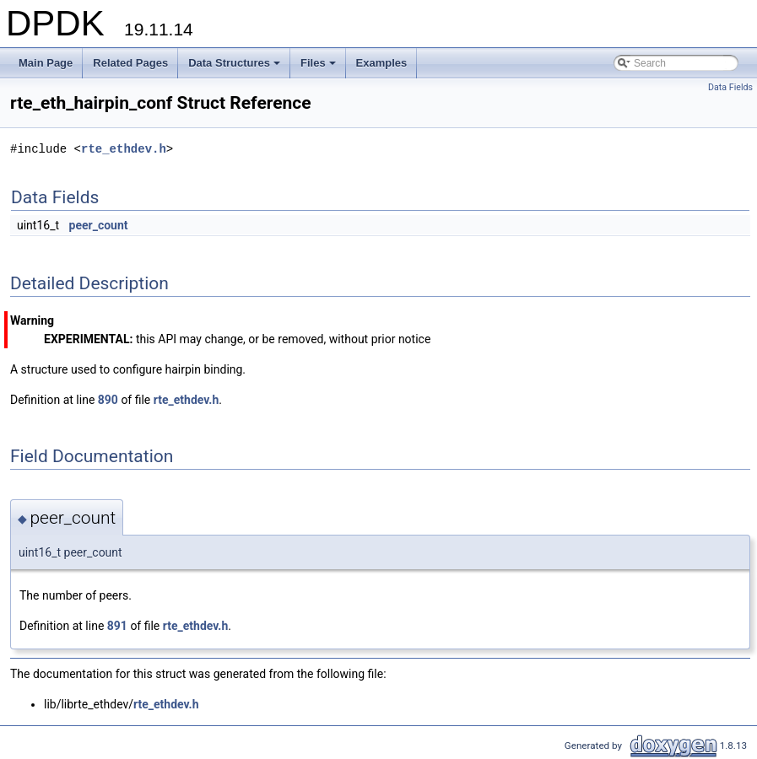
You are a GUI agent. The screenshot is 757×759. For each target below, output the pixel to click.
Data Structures (235, 67)
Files (319, 67)
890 (108, 399)
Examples (382, 63)
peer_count (98, 225)
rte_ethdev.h (123, 149)
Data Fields (730, 87)
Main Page (46, 63)
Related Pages (130, 63)
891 (117, 625)
